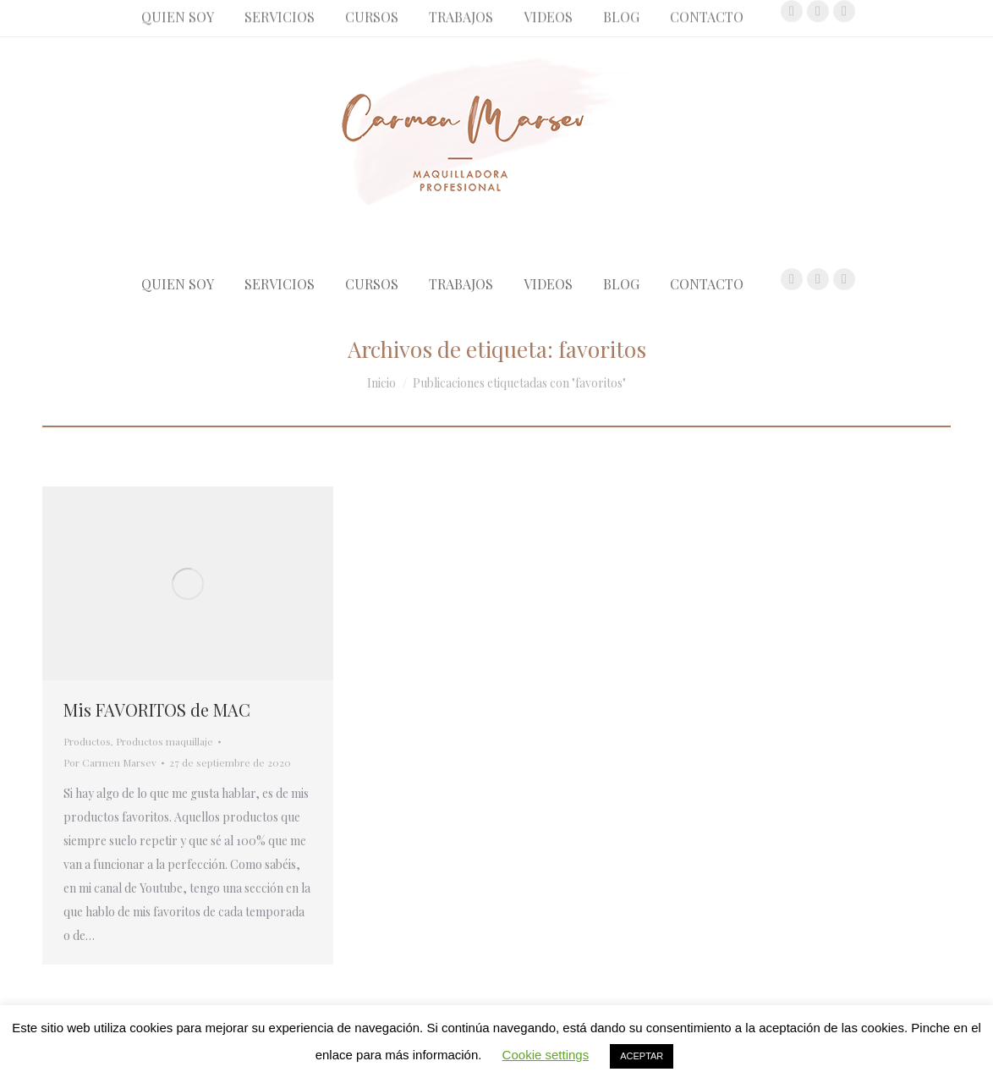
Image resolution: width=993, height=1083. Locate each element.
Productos (87, 741)
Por (109, 762)
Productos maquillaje (164, 741)
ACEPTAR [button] (641, 1056)
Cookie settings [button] (546, 1054)
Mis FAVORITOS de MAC (156, 709)
